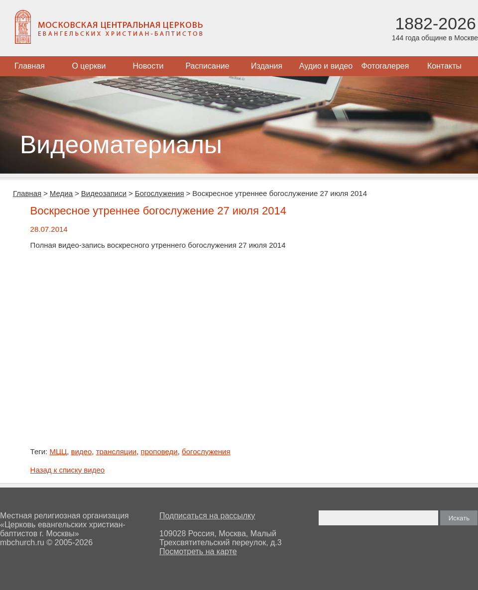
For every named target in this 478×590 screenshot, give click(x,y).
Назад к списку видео (67, 470)
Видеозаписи (103, 193)
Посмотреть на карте (198, 551)
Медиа (61, 193)
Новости (148, 66)
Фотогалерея (385, 66)
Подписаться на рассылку (207, 515)
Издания (266, 66)
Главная (29, 66)
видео (81, 451)
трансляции (116, 451)
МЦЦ (58, 451)
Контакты (444, 66)
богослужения (206, 451)
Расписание (207, 66)
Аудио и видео (326, 66)
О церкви (89, 66)
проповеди (159, 451)
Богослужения (159, 193)
